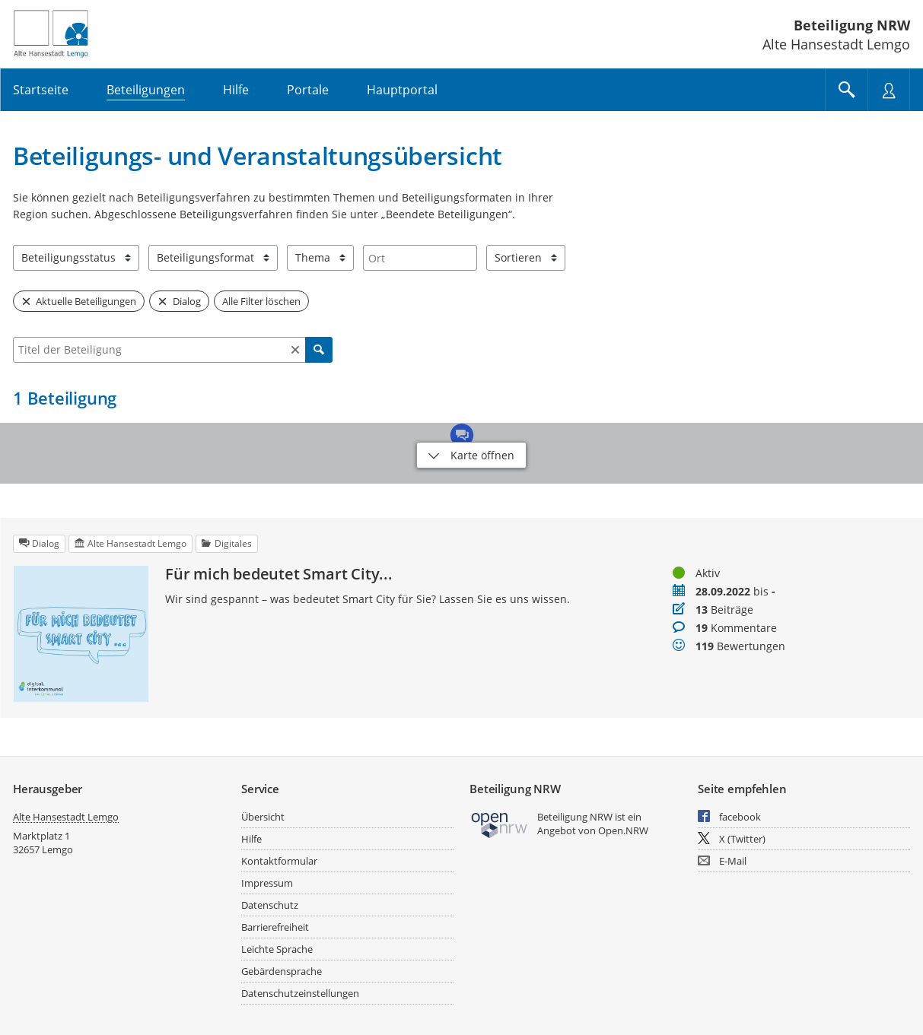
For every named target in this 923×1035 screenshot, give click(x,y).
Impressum (267, 883)
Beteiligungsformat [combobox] (205, 257)
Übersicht (263, 817)
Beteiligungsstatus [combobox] (68, 257)
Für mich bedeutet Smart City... (279, 574)
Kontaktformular (279, 861)
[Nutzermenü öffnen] (888, 89)
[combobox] (420, 258)
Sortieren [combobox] (518, 257)
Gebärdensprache (281, 971)
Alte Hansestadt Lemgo (66, 817)
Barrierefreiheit (275, 927)
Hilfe (251, 839)
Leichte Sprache (277, 949)
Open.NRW (623, 830)
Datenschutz (269, 905)
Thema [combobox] (312, 257)
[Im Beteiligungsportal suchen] (846, 89)
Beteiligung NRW (852, 25)
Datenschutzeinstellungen (300, 993)
